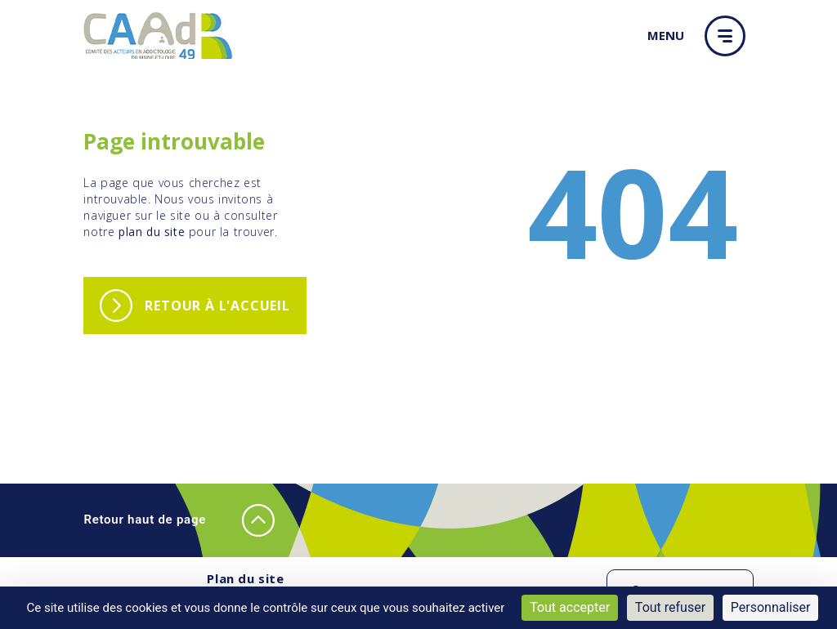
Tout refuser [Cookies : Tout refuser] (670, 607)
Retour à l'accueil (217, 305)
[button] (729, 36)
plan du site (152, 231)
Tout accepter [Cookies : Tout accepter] (570, 607)
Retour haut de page (179, 520)
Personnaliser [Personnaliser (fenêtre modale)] (771, 607)
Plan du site (245, 578)
